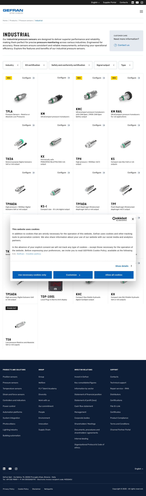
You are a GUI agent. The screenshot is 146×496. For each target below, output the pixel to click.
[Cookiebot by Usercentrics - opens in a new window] (114, 219)
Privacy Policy (8, 489)
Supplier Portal (109, 2)
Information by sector (84, 388)
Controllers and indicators (14, 400)
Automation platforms (12, 412)
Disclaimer (36, 489)
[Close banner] (133, 219)
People (42, 412)
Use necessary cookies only (32, 275)
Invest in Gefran (81, 377)
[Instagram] (141, 2)
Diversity (43, 394)
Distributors (115, 394)
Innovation (43, 424)
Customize (73, 275)
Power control (9, 406)
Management (80, 412)
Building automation (11, 435)
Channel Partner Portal (120, 430)
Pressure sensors (26, 21)
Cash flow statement (83, 406)
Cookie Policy (23, 489)
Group (41, 377)
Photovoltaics (9, 424)
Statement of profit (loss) (85, 400)
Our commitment (46, 406)
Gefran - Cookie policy (29, 254)
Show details (121, 266)
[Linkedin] (132, 2)
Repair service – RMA (119, 388)
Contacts (124, 2)
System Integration (11, 418)
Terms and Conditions (119, 424)
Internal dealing (81, 438)
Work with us (44, 400)
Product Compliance (119, 418)
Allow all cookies (113, 275)
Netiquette (48, 489)
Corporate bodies (82, 418)
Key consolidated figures (85, 383)
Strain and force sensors (13, 394)
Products (13, 21)
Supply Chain (44, 430)
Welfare (42, 383)
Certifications (116, 400)
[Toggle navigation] (141, 11)
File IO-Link (115, 406)
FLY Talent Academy (48, 388)
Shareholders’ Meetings (85, 424)
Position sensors (10, 377)
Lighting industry (10, 430)
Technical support (118, 383)
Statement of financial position (88, 394)
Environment (44, 418)
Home (5, 21)
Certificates (115, 412)
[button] (12, 65)
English (94, 2)
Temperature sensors (12, 388)
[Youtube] (136, 2)
